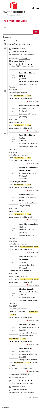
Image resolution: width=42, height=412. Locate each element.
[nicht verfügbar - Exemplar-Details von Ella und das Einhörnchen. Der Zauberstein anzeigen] (33, 190)
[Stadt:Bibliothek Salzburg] (14, 9)
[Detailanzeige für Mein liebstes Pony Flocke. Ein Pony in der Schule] (27, 197)
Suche (5, 28)
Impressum (5, 407)
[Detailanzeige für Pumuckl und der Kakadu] (28, 224)
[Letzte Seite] (31, 64)
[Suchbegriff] (18, 32)
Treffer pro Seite (27, 67)
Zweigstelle (7, 37)
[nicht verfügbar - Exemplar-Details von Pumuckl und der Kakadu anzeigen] (33, 252)
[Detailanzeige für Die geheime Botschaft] (27, 324)
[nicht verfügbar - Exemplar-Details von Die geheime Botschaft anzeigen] (33, 344)
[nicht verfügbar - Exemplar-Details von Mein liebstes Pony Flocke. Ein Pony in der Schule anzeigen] (33, 220)
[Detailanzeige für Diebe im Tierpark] (25, 348)
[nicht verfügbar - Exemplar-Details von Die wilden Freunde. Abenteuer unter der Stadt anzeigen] (33, 320)
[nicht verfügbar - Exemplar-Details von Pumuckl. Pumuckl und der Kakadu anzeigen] (33, 285)
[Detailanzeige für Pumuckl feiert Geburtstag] (29, 105)
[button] (36, 32)
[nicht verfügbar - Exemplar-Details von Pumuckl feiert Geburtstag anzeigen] (33, 131)
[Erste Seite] (10, 64)
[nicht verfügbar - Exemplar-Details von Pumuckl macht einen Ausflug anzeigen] (33, 101)
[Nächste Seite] (28, 64)
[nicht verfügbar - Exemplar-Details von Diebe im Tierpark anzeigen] (33, 371)
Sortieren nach (14, 58)
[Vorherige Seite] (13, 64)
